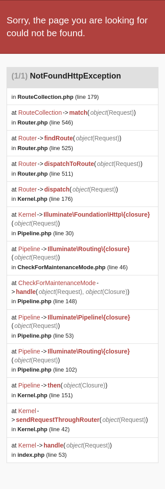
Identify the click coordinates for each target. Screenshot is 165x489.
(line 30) (46, 233)
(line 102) (47, 369)
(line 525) (45, 148)
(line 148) (47, 301)
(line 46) (73, 267)
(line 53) (46, 335)
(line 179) (58, 97)
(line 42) (44, 429)
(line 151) (45, 395)
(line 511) (45, 173)
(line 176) (45, 199)
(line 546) (45, 122)
